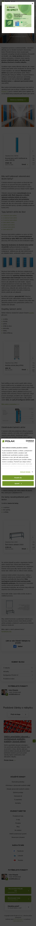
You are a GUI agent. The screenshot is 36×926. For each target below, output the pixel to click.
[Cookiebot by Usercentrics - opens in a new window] (26, 441)
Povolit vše (18, 477)
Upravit (18, 483)
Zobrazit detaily (25, 472)
